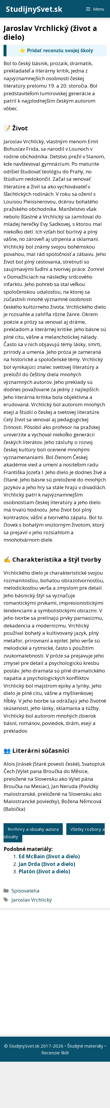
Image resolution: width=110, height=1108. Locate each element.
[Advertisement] (55, 972)
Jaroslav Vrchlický (31, 899)
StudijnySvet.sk (34, 9)
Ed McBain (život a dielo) (49, 856)
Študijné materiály (85, 1046)
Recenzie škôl (55, 1053)
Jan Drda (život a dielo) (46, 864)
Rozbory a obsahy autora (33, 829)
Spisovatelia (25, 890)
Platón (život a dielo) (44, 871)
